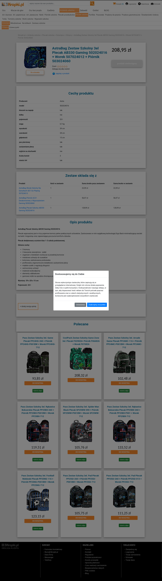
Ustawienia (80, 305)
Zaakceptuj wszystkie (96, 305)
